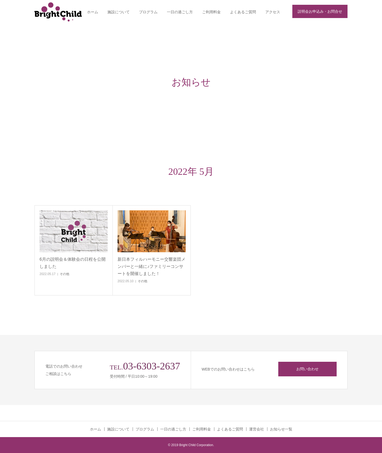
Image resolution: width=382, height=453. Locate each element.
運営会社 (256, 429)
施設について (118, 12)
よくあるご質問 (243, 12)
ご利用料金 (211, 12)
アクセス (272, 12)
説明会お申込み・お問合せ (320, 11)
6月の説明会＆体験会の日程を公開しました (73, 263)
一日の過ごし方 (180, 12)
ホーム (92, 12)
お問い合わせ (307, 369)
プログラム (148, 12)
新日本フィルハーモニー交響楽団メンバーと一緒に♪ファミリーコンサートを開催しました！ (151, 266)
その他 (64, 274)
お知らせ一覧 (281, 429)
